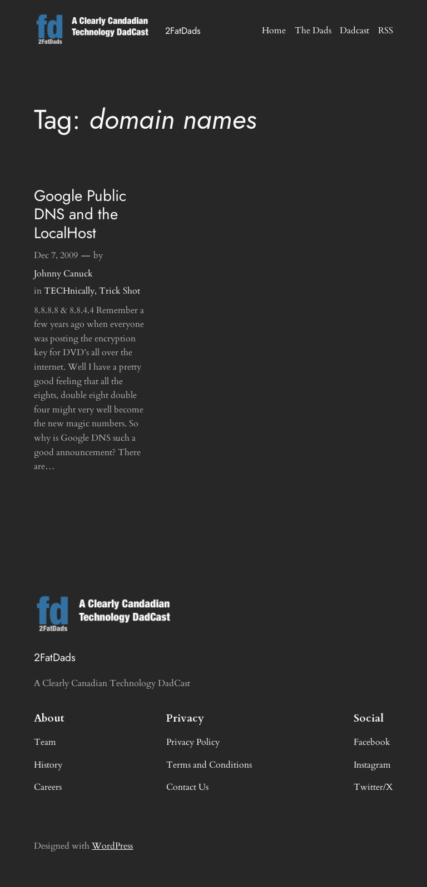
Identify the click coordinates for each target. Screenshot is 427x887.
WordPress (112, 846)
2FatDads (183, 30)
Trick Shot (119, 291)
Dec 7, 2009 (56, 255)
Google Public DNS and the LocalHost (80, 214)
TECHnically (69, 291)
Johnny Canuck (63, 274)
